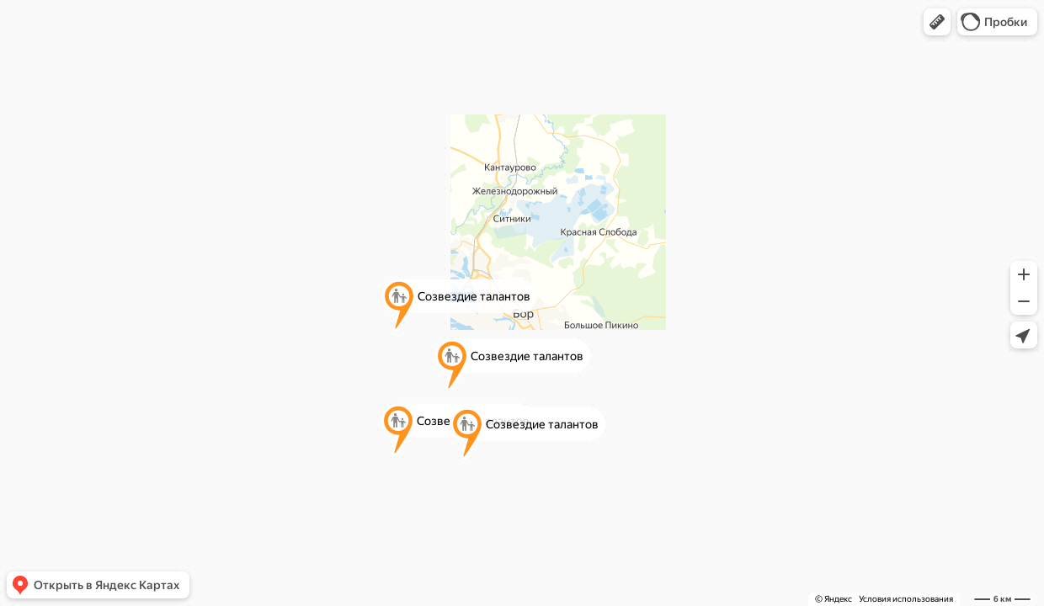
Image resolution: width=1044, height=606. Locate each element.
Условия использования (906, 598)
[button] (937, 21)
